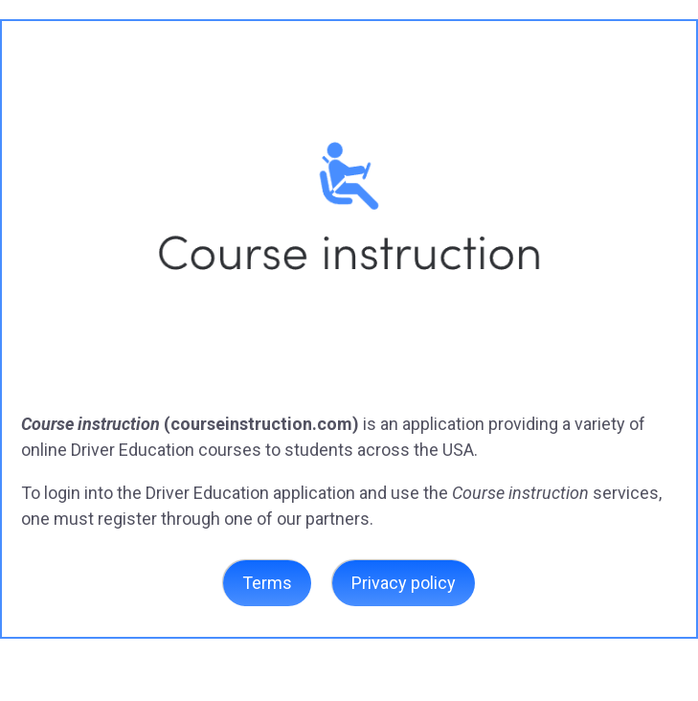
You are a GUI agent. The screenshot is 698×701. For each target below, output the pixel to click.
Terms (267, 583)
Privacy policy (403, 583)
